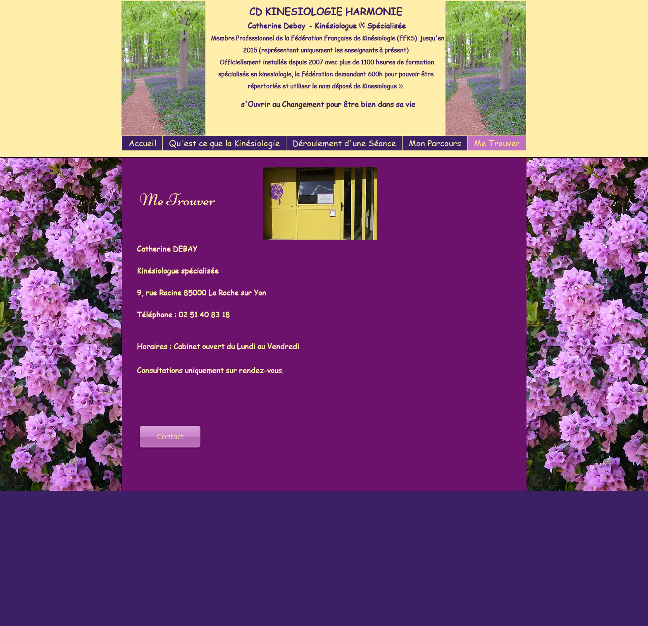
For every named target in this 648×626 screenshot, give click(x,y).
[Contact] (170, 436)
